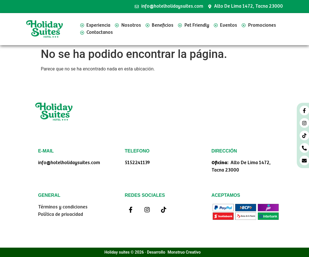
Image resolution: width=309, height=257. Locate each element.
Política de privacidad (60, 214)
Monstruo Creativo (183, 252)
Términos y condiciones (63, 207)
